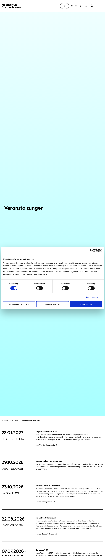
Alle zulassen (86, 304)
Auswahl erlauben (52, 304)
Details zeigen (92, 297)
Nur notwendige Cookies (19, 304)
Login (64, 6)
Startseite (5, 420)
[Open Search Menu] (92, 6)
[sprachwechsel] (73, 5)
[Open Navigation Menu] (99, 6)
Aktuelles (15, 420)
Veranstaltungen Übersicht (30, 420)
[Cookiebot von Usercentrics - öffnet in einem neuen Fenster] (91, 250)
